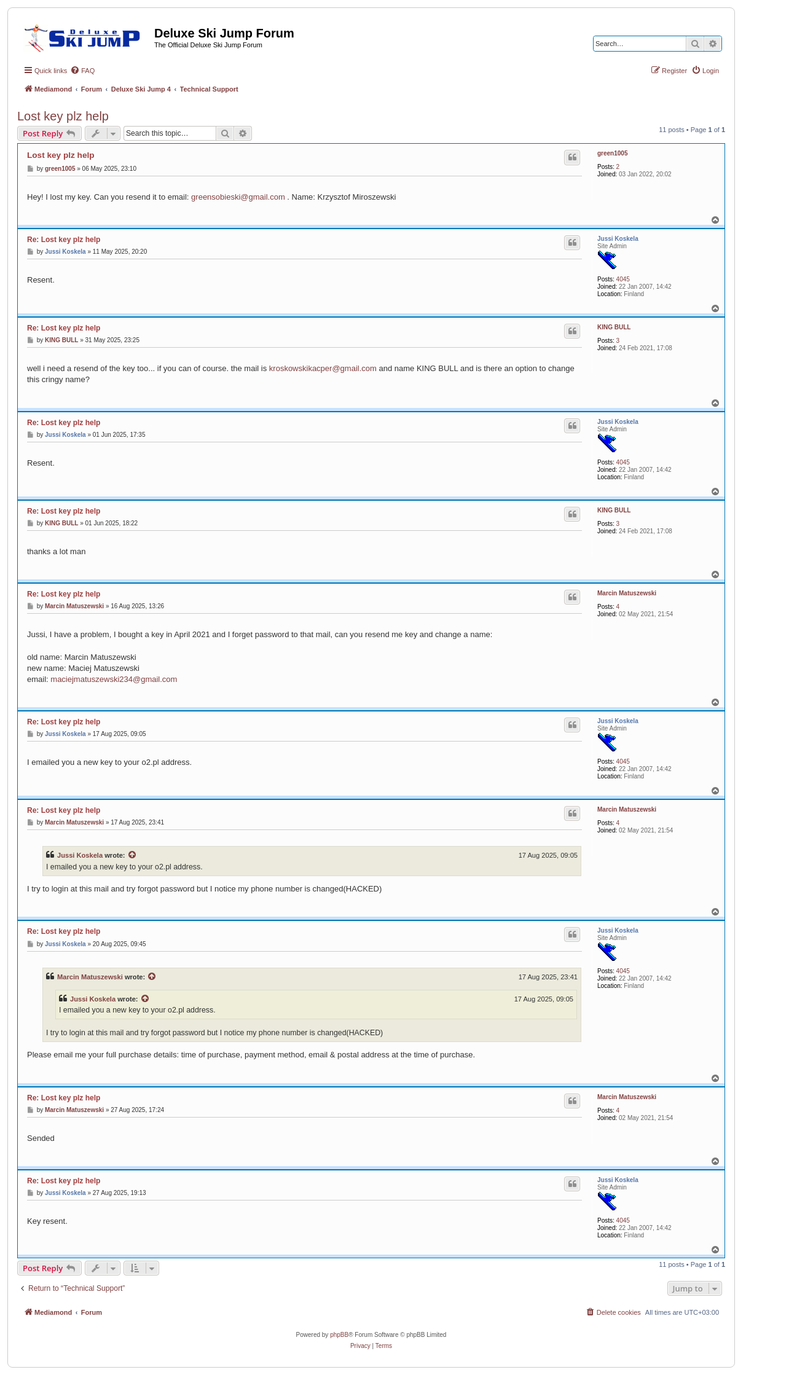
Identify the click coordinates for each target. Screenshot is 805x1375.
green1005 (612, 153)
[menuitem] (82, 70)
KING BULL (613, 327)
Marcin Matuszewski (626, 593)
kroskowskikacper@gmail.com (323, 368)
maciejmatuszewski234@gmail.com (113, 679)
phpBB (339, 1334)
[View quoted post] (132, 855)
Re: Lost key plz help (63, 239)
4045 (623, 279)
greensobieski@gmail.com (238, 197)
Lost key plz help (63, 116)
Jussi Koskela (617, 238)
